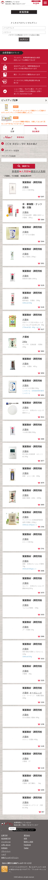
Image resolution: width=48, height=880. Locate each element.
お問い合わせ (5, 845)
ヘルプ (3, 854)
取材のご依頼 (28, 842)
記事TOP (4, 835)
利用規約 (4, 848)
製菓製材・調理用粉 (32, 182)
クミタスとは (5, 842)
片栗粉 (25, 337)
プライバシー (5, 851)
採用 (25, 838)
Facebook (27, 845)
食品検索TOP (6, 838)
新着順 (15, 171)
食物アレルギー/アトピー (10, 858)
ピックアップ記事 (9, 100)
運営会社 (27, 835)
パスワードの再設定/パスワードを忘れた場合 (24, 35)
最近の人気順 (37, 171)
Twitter (26, 848)
